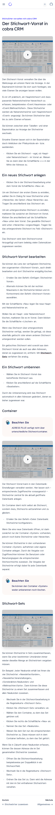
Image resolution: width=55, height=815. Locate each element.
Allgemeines (45, 804)
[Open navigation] (3, 4)
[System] (44, 4)
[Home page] (10, 4)
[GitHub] (51, 4)
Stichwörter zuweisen (15, 804)
